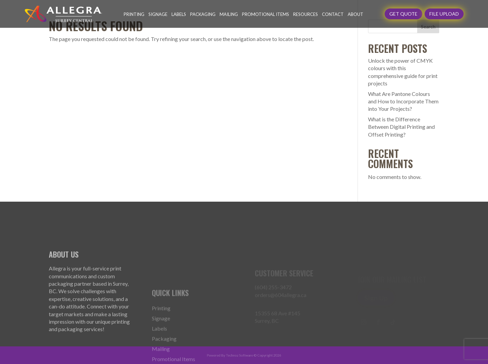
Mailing (229, 14)
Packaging (203, 14)
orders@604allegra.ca (280, 300)
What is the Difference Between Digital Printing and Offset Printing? (401, 127)
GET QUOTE (403, 14)
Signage (157, 14)
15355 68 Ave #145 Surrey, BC (277, 322)
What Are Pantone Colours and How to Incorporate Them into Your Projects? (403, 101)
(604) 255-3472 (273, 292)
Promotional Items (265, 14)
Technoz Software (240, 355)
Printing (134, 14)
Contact (333, 14)
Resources (305, 14)
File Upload (444, 14)
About (355, 14)
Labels (178, 14)
